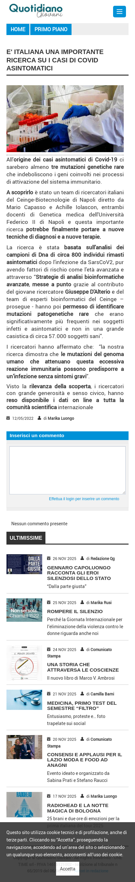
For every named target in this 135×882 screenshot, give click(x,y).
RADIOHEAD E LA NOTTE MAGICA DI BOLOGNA (77, 808)
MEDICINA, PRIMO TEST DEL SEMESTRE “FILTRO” (82, 705)
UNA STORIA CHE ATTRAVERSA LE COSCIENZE (83, 667)
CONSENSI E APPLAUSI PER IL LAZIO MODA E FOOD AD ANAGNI (84, 760)
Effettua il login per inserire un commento (84, 499)
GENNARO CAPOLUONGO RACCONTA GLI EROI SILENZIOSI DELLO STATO (79, 573)
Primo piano (50, 29)
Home (18, 29)
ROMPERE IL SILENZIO (74, 611)
